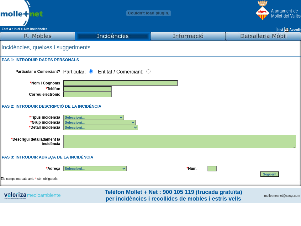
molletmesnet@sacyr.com (282, 195)
